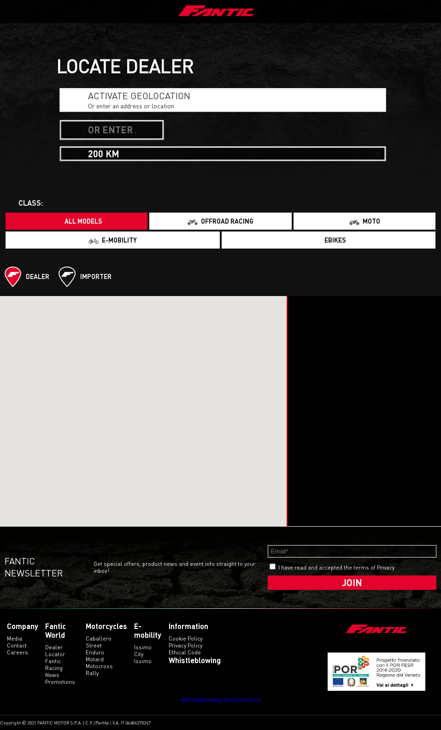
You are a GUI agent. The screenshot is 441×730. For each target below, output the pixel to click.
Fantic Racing (54, 664)
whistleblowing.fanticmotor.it (221, 699)
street (94, 645)
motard (95, 659)
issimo (143, 661)
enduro (95, 652)
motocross (99, 666)
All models (83, 221)
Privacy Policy (185, 645)
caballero (99, 638)
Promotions (60, 681)
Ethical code (185, 652)
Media (14, 638)
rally (92, 673)
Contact (17, 645)
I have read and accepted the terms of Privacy (336, 567)
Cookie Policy (185, 638)
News (52, 674)
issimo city (143, 651)
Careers (17, 652)
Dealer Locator (55, 651)
